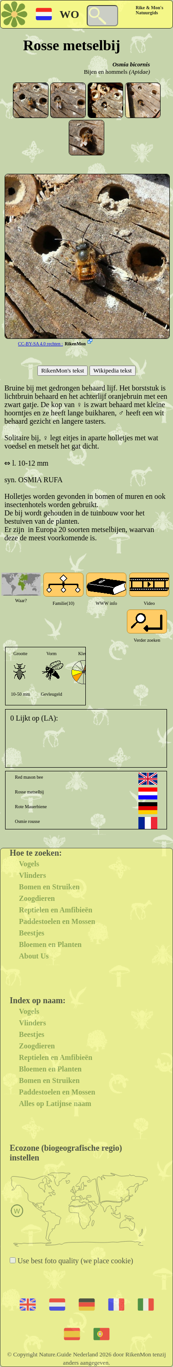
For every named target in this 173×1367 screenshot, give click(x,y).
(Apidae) (139, 71)
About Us (33, 956)
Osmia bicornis (131, 64)
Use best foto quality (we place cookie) (74, 1261)
